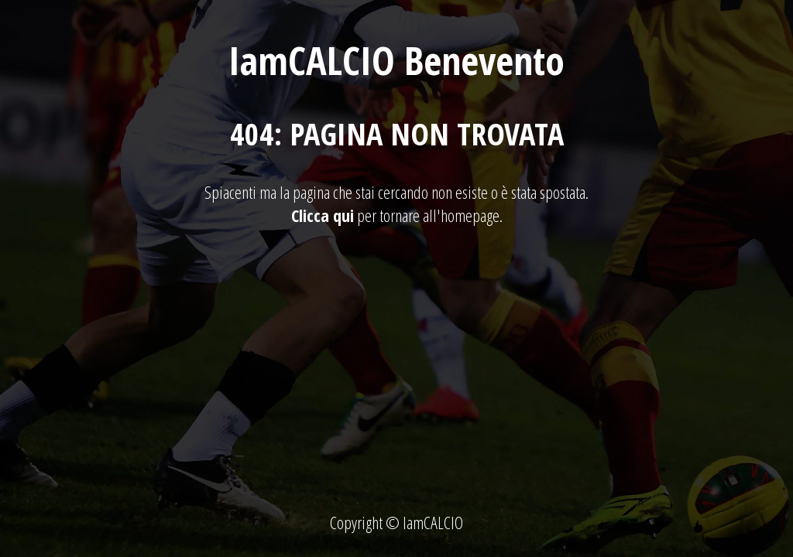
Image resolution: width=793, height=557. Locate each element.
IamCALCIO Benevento (396, 60)
